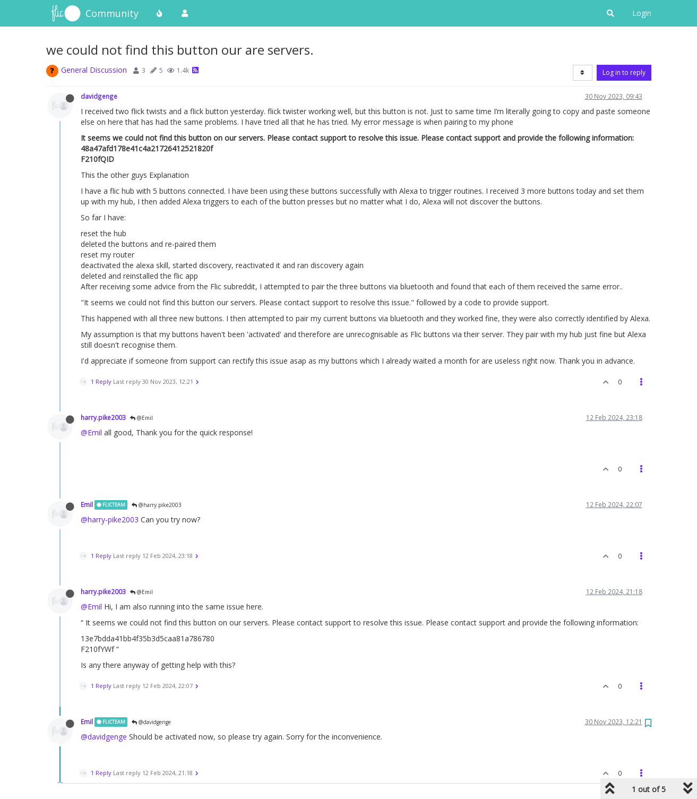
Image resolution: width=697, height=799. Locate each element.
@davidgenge (151, 722)
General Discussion (94, 70)
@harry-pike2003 (110, 519)
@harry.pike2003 (157, 505)
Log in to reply (624, 72)
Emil (87, 504)
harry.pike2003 (103, 417)
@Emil (141, 418)
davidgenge (99, 96)
